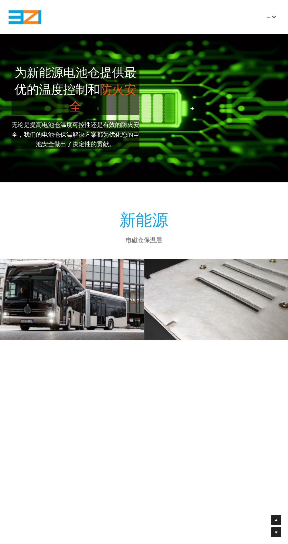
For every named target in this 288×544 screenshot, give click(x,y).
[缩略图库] (72, 302)
